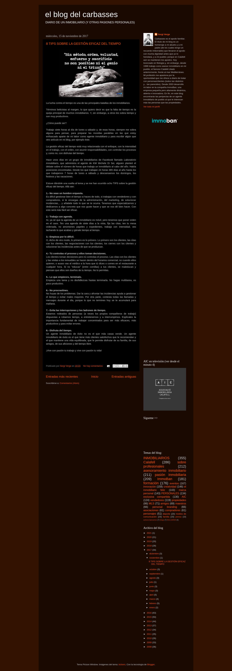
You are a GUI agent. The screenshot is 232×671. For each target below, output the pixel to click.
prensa (178, 517)
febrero (153, 603)
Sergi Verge (164, 34)
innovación (149, 486)
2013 (149, 625)
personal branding (164, 506)
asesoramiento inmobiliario (164, 471)
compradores (172, 510)
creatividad (170, 486)
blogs (162, 520)
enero (152, 607)
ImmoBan (164, 479)
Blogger (151, 664)
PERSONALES (170, 493)
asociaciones (151, 510)
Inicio (94, 376)
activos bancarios (150, 520)
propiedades (179, 500)
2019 (149, 541)
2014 (149, 621)
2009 (149, 642)
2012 (149, 630)
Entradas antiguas (124, 376)
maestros (180, 503)
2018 (149, 545)
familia (166, 517)
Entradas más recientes (62, 376)
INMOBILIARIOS (156, 458)
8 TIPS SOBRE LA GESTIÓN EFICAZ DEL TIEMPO (83, 43)
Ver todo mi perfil (151, 106)
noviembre (154, 558)
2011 (149, 634)
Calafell (149, 462)
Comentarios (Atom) (69, 383)
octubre (153, 569)
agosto (152, 578)
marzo (152, 599)
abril (151, 595)
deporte (166, 514)
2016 (149, 613)
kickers (122, 664)
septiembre (155, 573)
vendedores (157, 500)
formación (151, 483)
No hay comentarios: (93, 366)
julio (151, 582)
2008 (149, 647)
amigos (165, 503)
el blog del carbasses (81, 14)
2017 (149, 550)
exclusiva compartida (156, 496)
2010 (149, 638)
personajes (149, 513)
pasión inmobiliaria (170, 475)
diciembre (154, 553)
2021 (149, 533)
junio (152, 586)
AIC (184, 496)
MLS (151, 503)
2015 (149, 617)
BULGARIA (171, 520)
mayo (152, 590)
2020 (149, 537)
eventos (174, 483)
